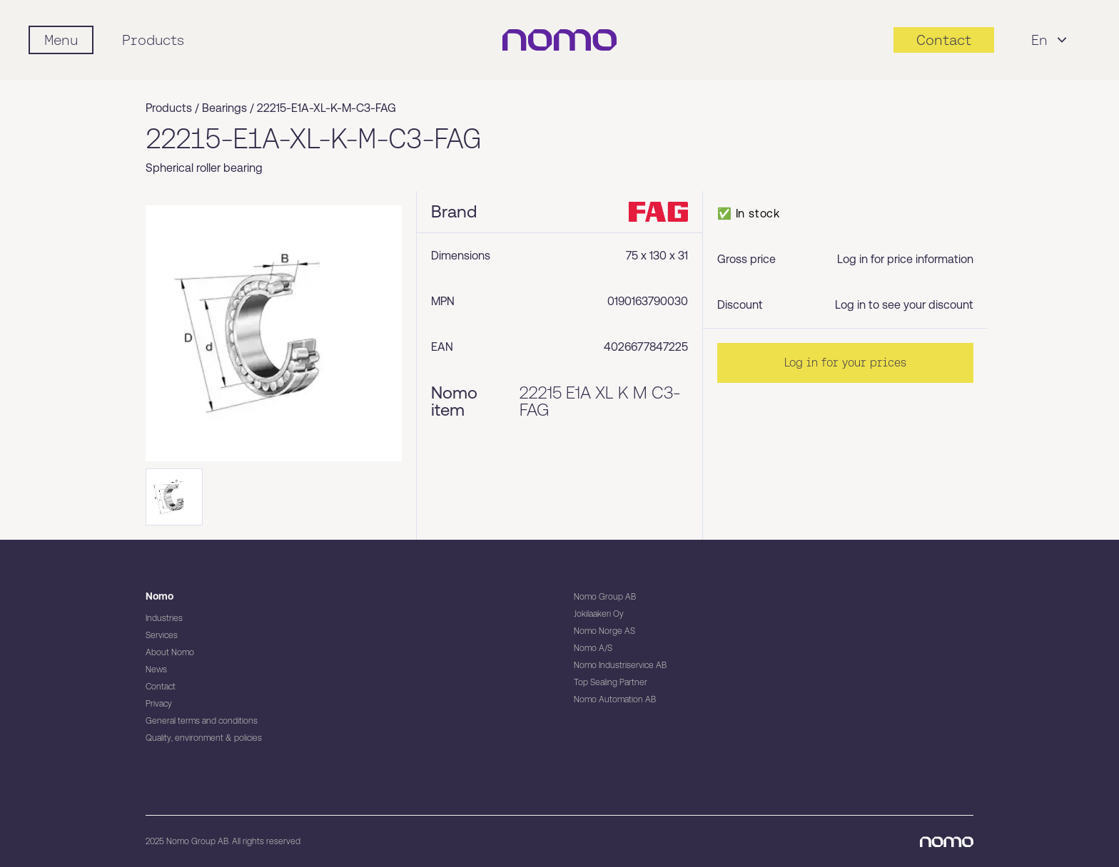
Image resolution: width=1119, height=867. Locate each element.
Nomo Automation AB (615, 699)
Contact (161, 687)
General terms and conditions (202, 721)
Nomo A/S (593, 648)
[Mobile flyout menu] (61, 40)
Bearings (224, 108)
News (156, 669)
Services (162, 635)
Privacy (159, 704)
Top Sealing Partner (610, 682)
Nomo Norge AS (604, 631)
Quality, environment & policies (204, 738)
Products (153, 39)
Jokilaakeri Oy (599, 614)
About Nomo (170, 652)
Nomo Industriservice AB (620, 665)
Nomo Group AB (605, 597)
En (1050, 39)
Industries (164, 618)
